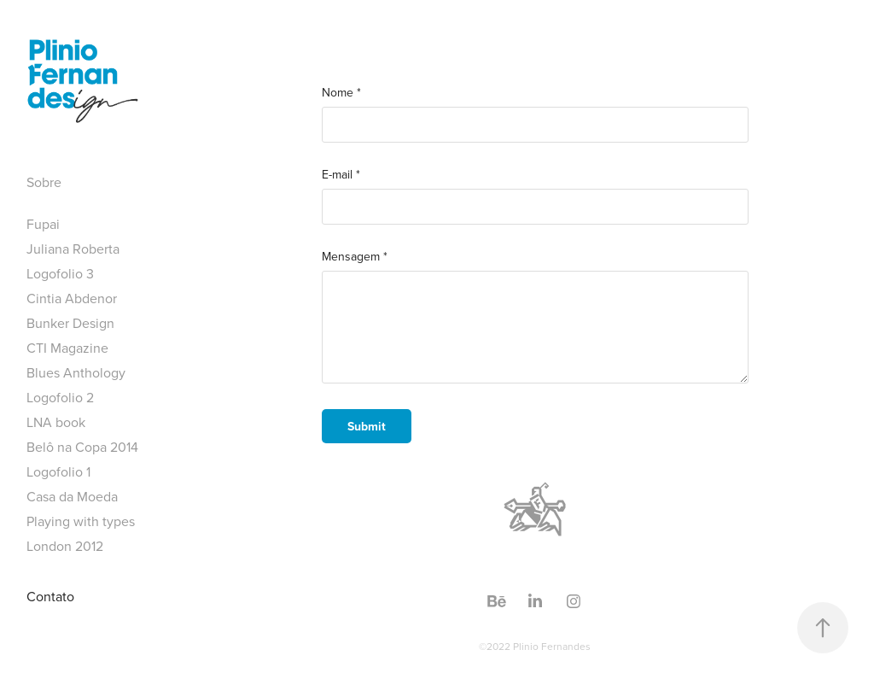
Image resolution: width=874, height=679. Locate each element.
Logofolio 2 (60, 397)
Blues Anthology (75, 372)
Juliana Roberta (72, 248)
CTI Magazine (67, 347)
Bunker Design (70, 322)
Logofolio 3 (60, 273)
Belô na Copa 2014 (82, 446)
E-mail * (341, 174)
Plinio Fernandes (552, 646)
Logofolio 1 (58, 471)
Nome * (341, 92)
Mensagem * (354, 256)
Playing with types (80, 521)
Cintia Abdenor (71, 298)
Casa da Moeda (72, 496)
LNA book (55, 422)
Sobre (43, 182)
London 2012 (64, 545)
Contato (50, 596)
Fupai (43, 223)
